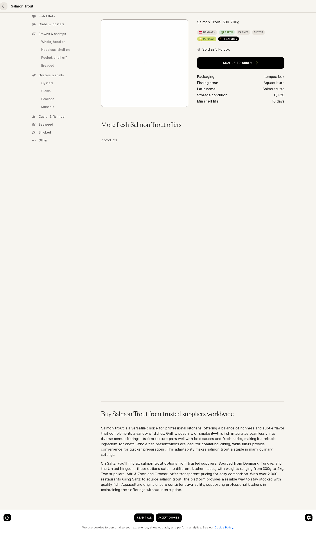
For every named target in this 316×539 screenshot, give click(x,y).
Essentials (185, 21)
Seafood (64, 21)
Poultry (113, 21)
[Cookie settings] (11, 514)
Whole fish (144, 35)
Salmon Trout (169, 35)
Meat (89, 21)
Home (39, 21)
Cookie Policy (74, 527)
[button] (192, 196)
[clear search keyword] (147, 7)
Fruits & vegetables (148, 21)
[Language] (179, 7)
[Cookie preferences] (86, 514)
